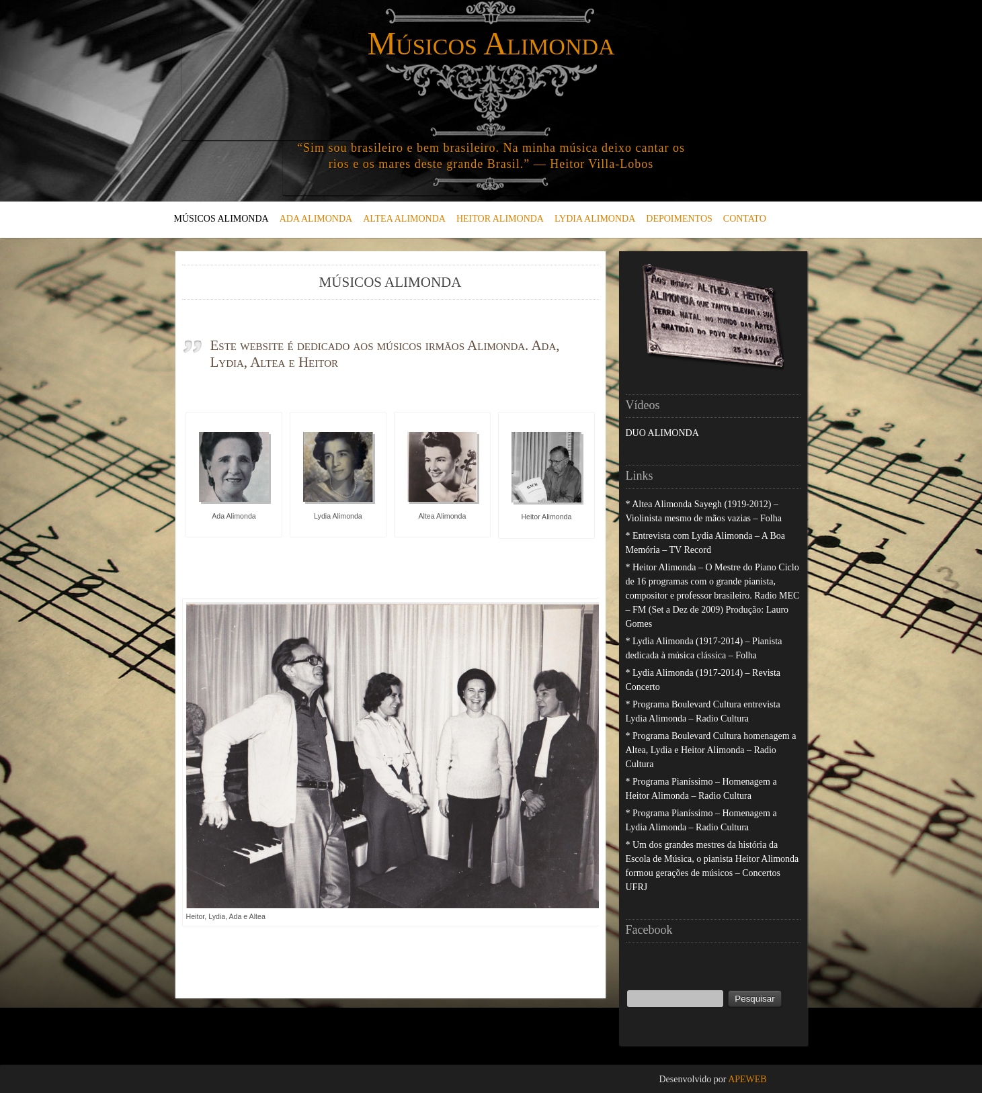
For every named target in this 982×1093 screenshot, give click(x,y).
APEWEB (747, 1079)
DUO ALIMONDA (662, 433)
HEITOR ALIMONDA (500, 219)
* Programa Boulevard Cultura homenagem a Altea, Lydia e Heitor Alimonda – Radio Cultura (711, 750)
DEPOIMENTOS (679, 219)
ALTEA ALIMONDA (404, 219)
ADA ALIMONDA (316, 219)
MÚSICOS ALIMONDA (221, 219)
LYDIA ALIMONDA (595, 219)
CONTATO (744, 219)
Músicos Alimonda (490, 43)
